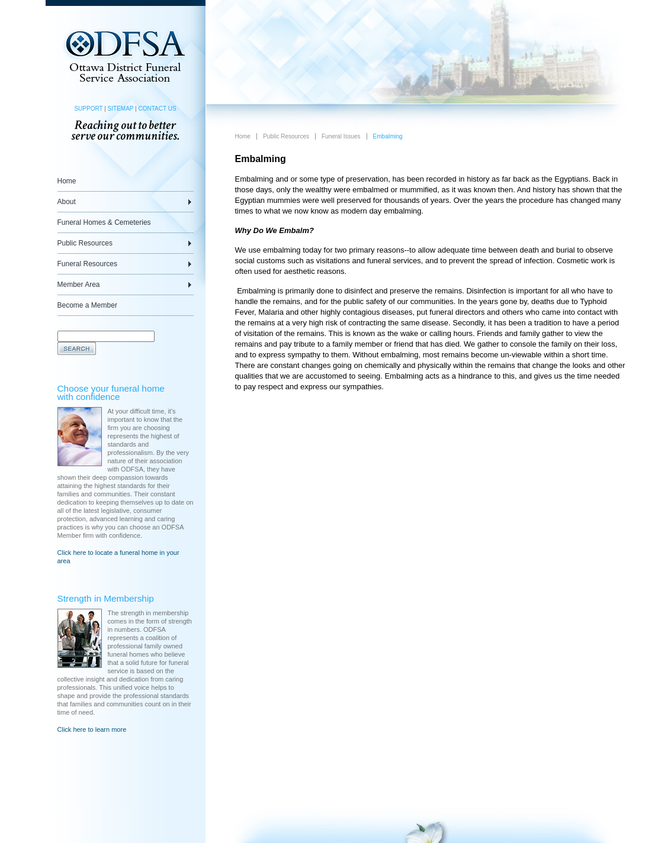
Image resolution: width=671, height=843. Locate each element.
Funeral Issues (341, 136)
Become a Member (87, 305)
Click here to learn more (92, 729)
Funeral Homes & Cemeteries (104, 222)
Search (76, 348)
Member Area (78, 284)
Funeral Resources (87, 264)
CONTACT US (157, 108)
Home (66, 181)
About (66, 202)
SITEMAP (121, 108)
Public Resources (85, 243)
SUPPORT (88, 108)
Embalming (388, 136)
